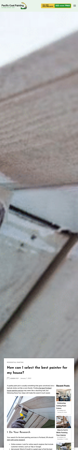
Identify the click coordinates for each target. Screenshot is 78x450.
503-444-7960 (62, 6)
